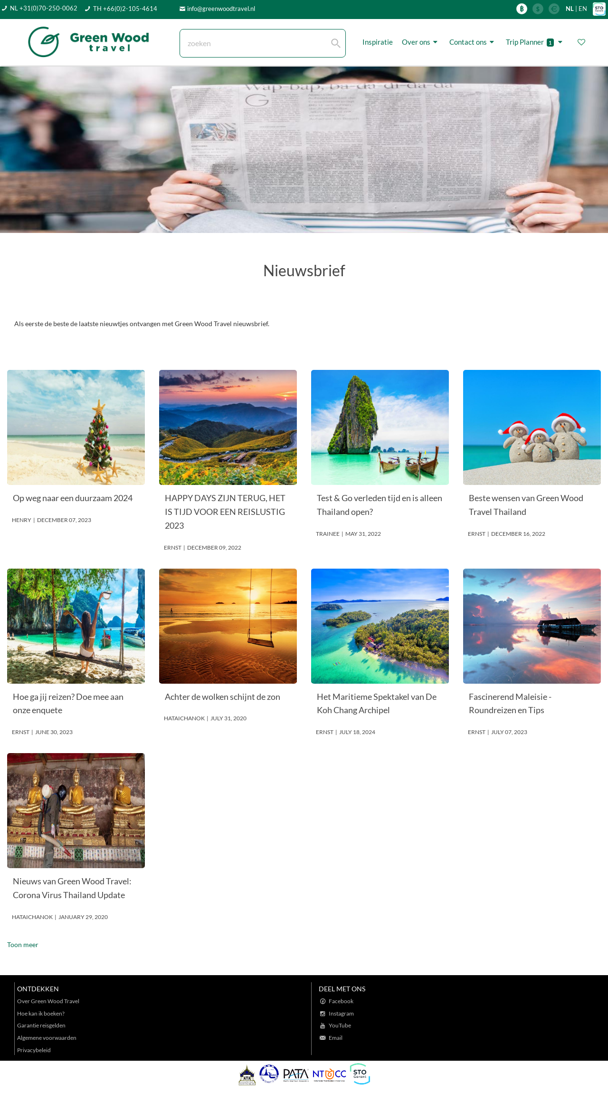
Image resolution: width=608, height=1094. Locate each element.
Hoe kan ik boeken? (41, 1013)
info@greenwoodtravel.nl (221, 8)
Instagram (341, 1013)
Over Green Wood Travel (48, 1001)
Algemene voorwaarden (46, 1037)
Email (335, 1037)
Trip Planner (535, 42)
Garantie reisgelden (41, 1025)
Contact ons (473, 42)
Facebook (341, 1001)
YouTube (340, 1025)
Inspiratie (377, 42)
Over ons (421, 42)
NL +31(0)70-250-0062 (43, 8)
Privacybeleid (34, 1050)
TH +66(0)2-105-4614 (125, 8)
